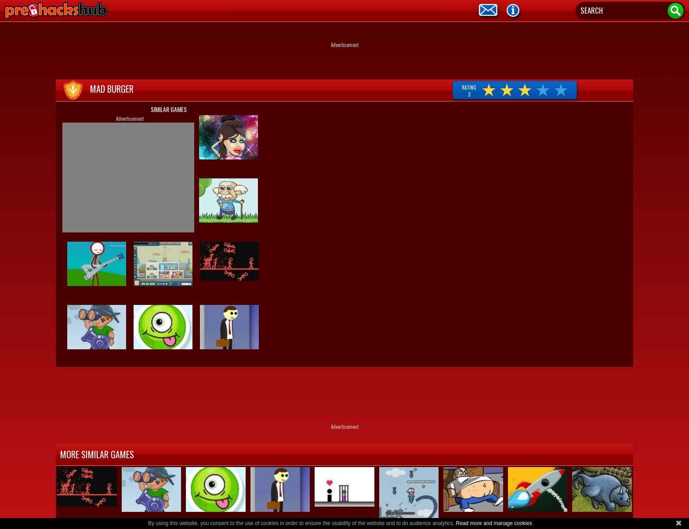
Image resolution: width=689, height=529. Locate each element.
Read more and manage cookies (494, 523)
